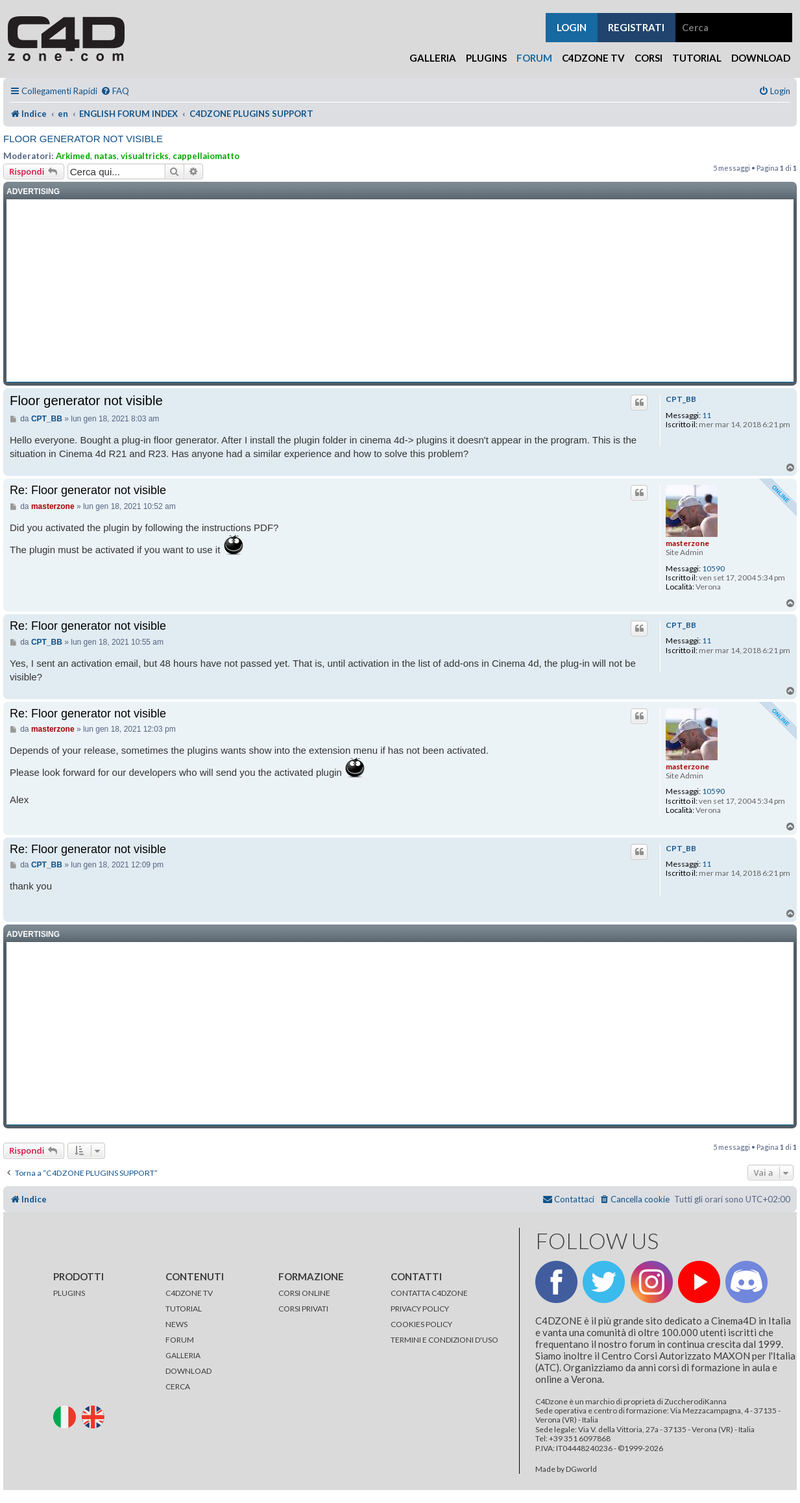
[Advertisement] (400, 291)
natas (105, 156)
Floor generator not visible (83, 138)
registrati (636, 27)
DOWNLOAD (188, 1371)
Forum (534, 57)
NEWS (176, 1324)
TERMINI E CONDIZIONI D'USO (444, 1340)
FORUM (179, 1340)
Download (760, 57)
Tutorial (696, 57)
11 (706, 415)
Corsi (648, 57)
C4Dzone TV (593, 57)
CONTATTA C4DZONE (429, 1293)
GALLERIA (182, 1355)
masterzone (687, 543)
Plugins (486, 57)
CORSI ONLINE (304, 1293)
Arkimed (73, 156)
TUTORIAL (183, 1308)
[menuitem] (115, 91)
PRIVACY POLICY (420, 1308)
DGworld (581, 1469)
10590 (713, 568)
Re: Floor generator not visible (88, 490)
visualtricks (145, 156)
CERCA (177, 1386)
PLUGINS (69, 1293)
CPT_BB (681, 399)
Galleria (432, 57)
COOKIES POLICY (421, 1324)
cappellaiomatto (206, 156)
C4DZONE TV (189, 1293)
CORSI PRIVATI (303, 1308)
